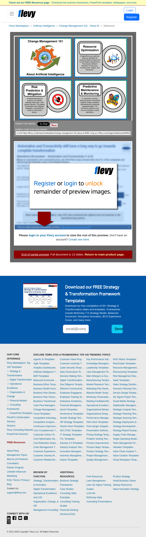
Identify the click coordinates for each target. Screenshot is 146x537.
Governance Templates (71, 413)
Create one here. (79, 239)
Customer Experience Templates (45, 451)
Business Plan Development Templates (45, 392)
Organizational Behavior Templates (98, 409)
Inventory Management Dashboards (72, 455)
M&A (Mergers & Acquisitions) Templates (98, 376)
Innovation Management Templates (72, 451)
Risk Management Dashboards (126, 376)
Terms (16, 480)
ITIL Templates (67, 439)
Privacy (25, 480)
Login (129, 10)
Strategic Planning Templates (126, 413)
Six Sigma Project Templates (126, 397)
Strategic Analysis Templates (126, 409)
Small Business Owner (124, 480)
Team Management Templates (126, 443)
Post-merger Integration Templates (98, 426)
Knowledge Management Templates (98, 363)
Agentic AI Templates (44, 359)
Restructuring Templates (125, 372)
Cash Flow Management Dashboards (45, 405)
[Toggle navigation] (12, 13)
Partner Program (15, 467)
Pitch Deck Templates (97, 422)
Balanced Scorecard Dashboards (45, 380)
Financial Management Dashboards (72, 405)
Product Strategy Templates (98, 451)
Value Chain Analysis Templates (126, 451)
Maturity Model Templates (98, 392)
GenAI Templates (68, 409)
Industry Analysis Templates (72, 447)
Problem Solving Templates (98, 439)
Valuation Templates (123, 447)
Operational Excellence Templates (98, 405)
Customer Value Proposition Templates (72, 359)
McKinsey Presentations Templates (98, 397)
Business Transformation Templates (45, 401)
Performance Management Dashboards (98, 418)
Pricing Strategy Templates (98, 434)
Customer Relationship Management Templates (45, 459)
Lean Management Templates (98, 372)
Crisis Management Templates (45, 447)
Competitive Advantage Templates (45, 418)
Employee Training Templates (72, 397)
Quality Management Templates (98, 459)
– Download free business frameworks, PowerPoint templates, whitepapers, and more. (73, 2)
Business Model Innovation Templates (45, 388)
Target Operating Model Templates (126, 439)
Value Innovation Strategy (126, 489)
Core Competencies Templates (45, 430)
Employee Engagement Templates (72, 392)
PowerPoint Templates (20, 413)
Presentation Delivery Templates (98, 430)
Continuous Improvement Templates (45, 426)
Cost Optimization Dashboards (45, 439)
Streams (11, 425)
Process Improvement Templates (98, 443)
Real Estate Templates (124, 363)
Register (131, 17)
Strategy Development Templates (126, 426)
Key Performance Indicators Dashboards (98, 359)
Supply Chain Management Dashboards (126, 434)
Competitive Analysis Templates (45, 422)
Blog (9, 484)
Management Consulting (45, 510)
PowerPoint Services (17, 434)
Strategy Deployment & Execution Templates (126, 422)
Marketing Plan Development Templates (98, 388)
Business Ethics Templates (45, 384)
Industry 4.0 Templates (71, 443)
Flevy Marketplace (19, 25)
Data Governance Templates (72, 372)
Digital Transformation (19, 379)
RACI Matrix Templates (124, 359)
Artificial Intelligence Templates (45, 372)
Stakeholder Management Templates (126, 405)
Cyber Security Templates (72, 367)
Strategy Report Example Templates (126, 430)
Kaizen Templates (69, 459)
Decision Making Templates (72, 376)
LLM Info (90, 493)
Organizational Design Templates (98, 413)
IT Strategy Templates (71, 434)
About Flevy (13, 450)
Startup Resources (122, 485)
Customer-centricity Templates (72, 363)
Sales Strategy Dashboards (126, 384)
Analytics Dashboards (44, 367)
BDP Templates (41, 376)
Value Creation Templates (126, 455)
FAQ (9, 480)
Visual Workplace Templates (126, 459)
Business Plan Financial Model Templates (45, 397)
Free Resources (94, 476)
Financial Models (17, 400)
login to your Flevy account (47, 235)
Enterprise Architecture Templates (72, 401)
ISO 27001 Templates (71, 430)
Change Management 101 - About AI (79, 25)
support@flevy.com (16, 492)
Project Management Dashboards (98, 455)
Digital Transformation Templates (72, 380)
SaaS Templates (121, 380)
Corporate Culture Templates (45, 434)
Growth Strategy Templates (72, 418)
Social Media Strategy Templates (126, 401)
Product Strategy (121, 476)
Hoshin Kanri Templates (72, 426)
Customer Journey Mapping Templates (45, 455)
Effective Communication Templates (72, 388)
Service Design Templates (126, 392)
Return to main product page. (105, 254)
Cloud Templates (41, 413)
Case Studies (66, 489)
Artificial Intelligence (44, 25)
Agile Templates (41, 363)
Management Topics (17, 455)
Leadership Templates (97, 367)
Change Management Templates (45, 409)
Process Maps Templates (98, 447)
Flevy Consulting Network (20, 430)
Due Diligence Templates (72, 384)
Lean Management (96, 480)
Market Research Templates (98, 384)
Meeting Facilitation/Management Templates (98, 401)
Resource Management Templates (126, 367)
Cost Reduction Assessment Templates (45, 443)
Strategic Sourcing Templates (126, 418)
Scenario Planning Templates (126, 388)
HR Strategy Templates (71, 422)
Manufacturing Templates (98, 380)
